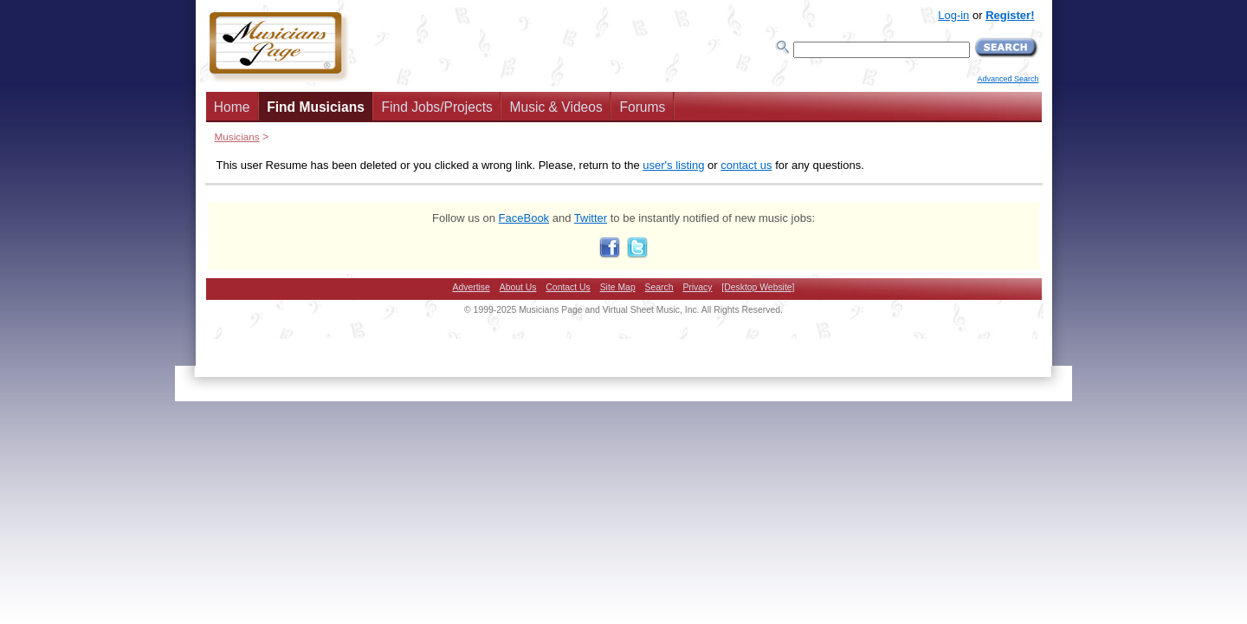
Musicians (237, 136)
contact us (746, 165)
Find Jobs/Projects (437, 107)
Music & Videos (556, 107)
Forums (642, 107)
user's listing (673, 165)
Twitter (590, 217)
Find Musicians (316, 107)
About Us (518, 287)
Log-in (953, 15)
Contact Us (568, 287)
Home (232, 107)
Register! (1009, 15)
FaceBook (524, 217)
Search (659, 287)
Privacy (697, 287)
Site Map (618, 287)
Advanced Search (1007, 79)
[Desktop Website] (757, 287)
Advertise (471, 287)
